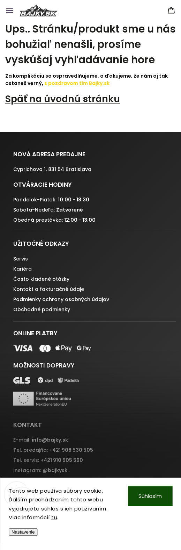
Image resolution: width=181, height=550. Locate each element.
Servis (20, 258)
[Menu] (9, 10)
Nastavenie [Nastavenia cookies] (23, 532)
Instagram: (40, 470)
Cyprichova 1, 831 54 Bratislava (52, 169)
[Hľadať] (156, 10)
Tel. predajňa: (53, 450)
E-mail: (40, 439)
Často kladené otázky (41, 279)
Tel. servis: (48, 460)
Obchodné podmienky (41, 309)
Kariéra (22, 268)
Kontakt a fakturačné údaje (48, 289)
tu (54, 517)
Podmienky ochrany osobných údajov (61, 299)
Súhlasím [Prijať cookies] (150, 496)
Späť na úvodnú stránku (62, 98)
